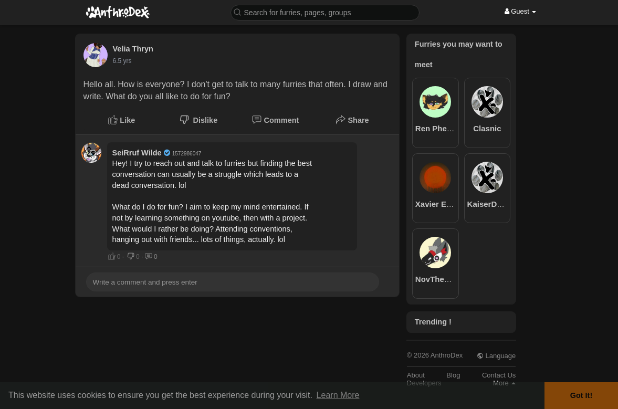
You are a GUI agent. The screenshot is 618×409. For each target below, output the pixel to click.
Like (121, 119)
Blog (453, 375)
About (416, 375)
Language (496, 355)
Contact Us (499, 375)
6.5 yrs (122, 61)
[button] (325, 11)
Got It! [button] (581, 395)
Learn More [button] (338, 395)
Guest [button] (521, 11)
